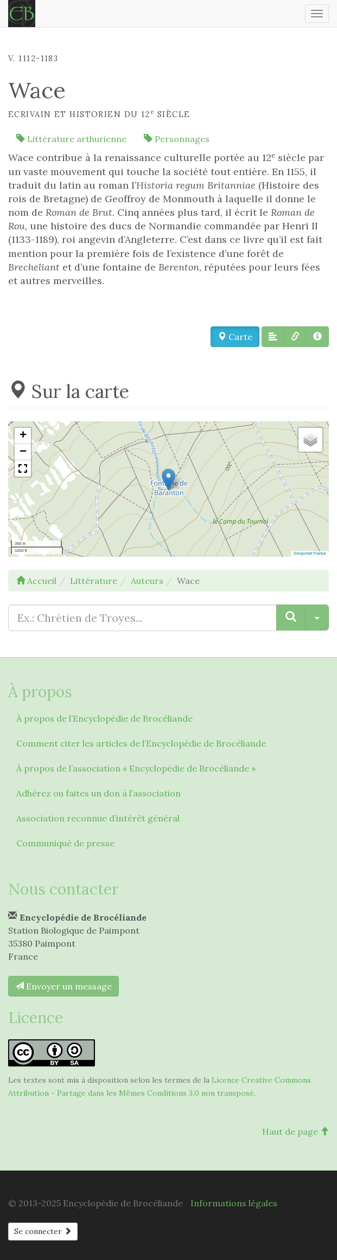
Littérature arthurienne (71, 138)
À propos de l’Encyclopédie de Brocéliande (104, 718)
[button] (273, 336)
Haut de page (295, 1131)
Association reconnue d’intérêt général (98, 818)
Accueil (36, 580)
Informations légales (233, 1203)
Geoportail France (310, 553)
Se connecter (43, 1231)
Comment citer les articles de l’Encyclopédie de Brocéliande (141, 743)
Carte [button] (235, 336)
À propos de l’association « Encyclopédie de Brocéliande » (136, 768)
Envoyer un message (63, 986)
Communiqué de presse (65, 843)
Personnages (176, 138)
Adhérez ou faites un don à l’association (98, 793)
